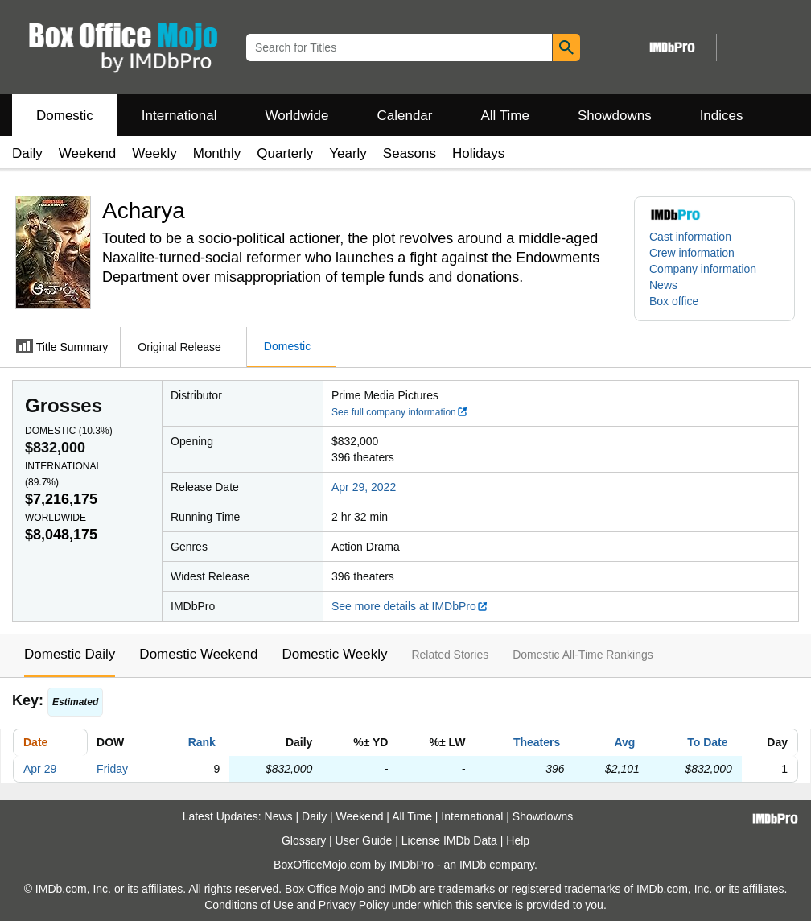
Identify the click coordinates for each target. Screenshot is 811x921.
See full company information (399, 412)
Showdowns (615, 115)
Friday (112, 768)
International (179, 115)
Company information (702, 268)
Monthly (217, 153)
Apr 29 (39, 768)
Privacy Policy (354, 904)
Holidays (478, 153)
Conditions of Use (249, 904)
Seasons (409, 153)
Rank (202, 742)
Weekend (88, 153)
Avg (624, 742)
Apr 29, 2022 (363, 487)
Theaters (536, 742)
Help (517, 840)
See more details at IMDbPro (409, 606)
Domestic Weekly (334, 654)
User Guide (364, 840)
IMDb (472, 864)
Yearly (348, 153)
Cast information (690, 236)
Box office (673, 301)
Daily (27, 153)
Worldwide (296, 115)
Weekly (154, 153)
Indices (721, 115)
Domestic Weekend (198, 654)
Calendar (405, 115)
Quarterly (285, 153)
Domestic (64, 115)
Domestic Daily (69, 654)
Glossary (304, 840)
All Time (505, 115)
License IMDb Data (449, 840)
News (663, 285)
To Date (707, 742)
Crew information (692, 252)
